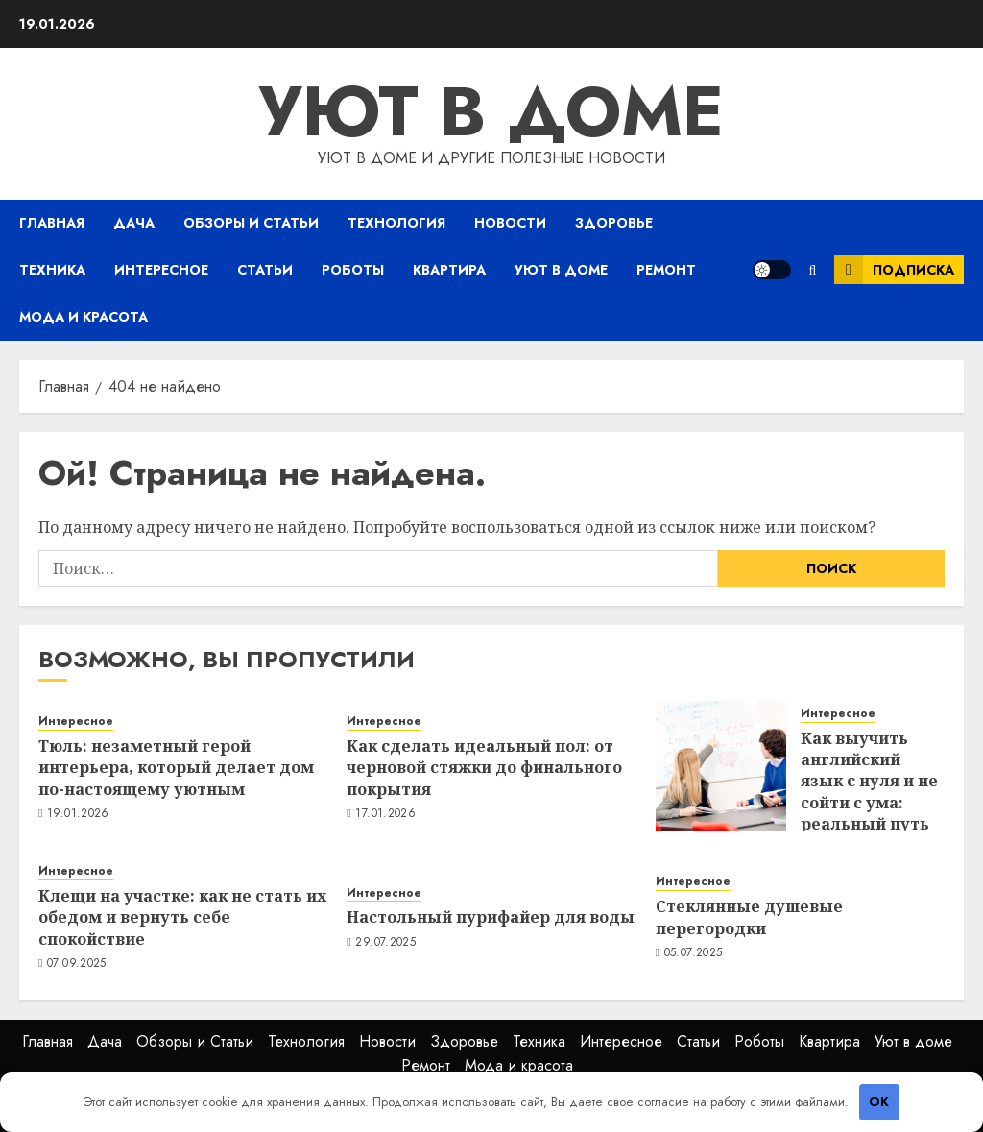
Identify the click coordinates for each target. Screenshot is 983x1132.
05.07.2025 (693, 953)
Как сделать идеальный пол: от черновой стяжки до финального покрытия (484, 767)
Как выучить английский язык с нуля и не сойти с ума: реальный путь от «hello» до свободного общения (869, 814)
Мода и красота (83, 316)
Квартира (449, 269)
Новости (510, 222)
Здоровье (614, 222)
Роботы (353, 269)
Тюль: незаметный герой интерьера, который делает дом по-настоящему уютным (176, 767)
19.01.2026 (78, 814)
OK (879, 1102)
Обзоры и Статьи (251, 222)
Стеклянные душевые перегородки (749, 917)
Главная (51, 222)
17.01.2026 (385, 814)
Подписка (894, 269)
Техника (52, 269)
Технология (396, 222)
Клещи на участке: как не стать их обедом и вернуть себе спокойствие (182, 917)
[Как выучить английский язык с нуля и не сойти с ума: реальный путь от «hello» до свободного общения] (721, 766)
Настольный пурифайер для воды (491, 916)
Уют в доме (491, 111)
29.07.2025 (385, 943)
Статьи (265, 269)
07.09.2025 (77, 964)
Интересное (161, 269)
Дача (134, 222)
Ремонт (666, 269)
